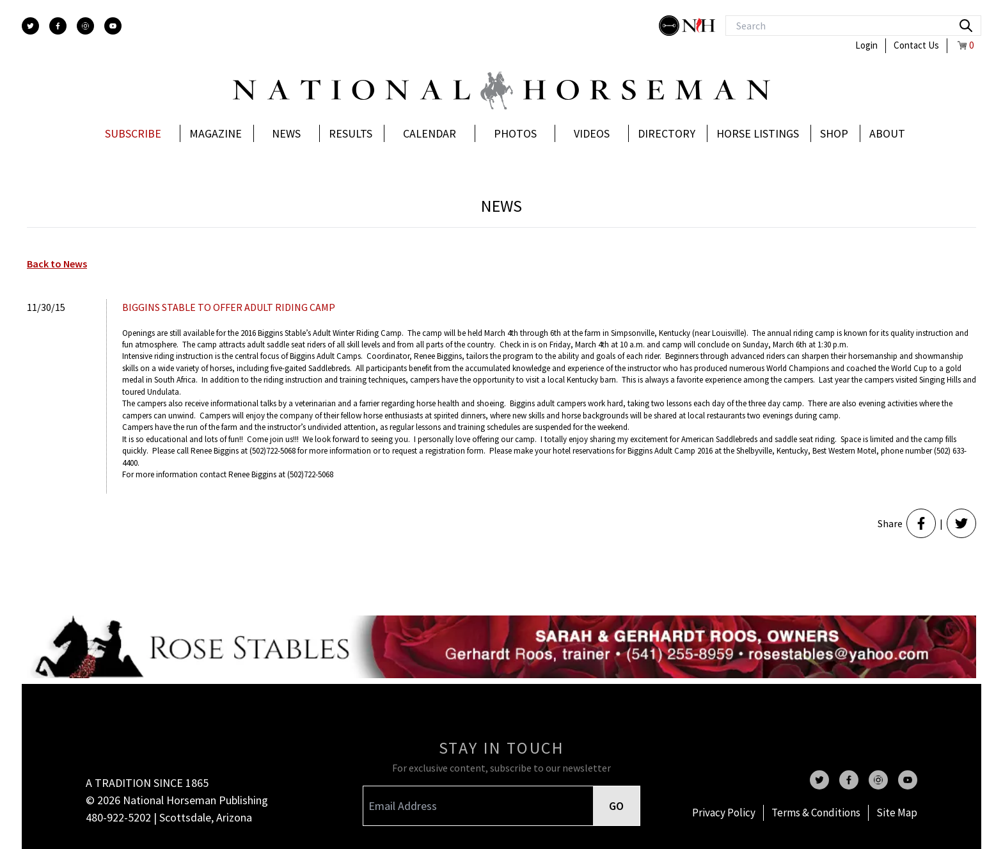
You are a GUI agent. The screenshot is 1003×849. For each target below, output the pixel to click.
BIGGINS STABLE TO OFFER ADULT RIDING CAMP (228, 307)
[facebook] (58, 26)
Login (866, 45)
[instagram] (85, 26)
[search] (966, 25)
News (286, 133)
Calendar (429, 133)
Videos (592, 133)
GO (616, 805)
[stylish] (670, 25)
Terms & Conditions (815, 812)
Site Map (896, 812)
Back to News (57, 263)
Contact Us (916, 45)
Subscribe (133, 133)
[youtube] (113, 26)
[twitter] (30, 26)
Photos (515, 133)
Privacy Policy (723, 812)
